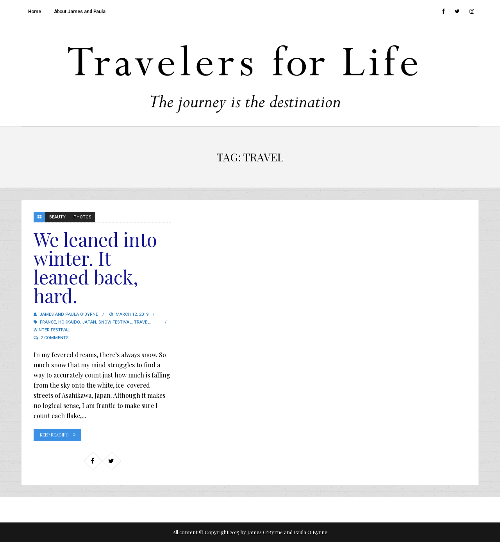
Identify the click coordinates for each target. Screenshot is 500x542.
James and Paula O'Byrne (68, 314)
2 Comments (55, 337)
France (48, 322)
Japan (89, 322)
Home (34, 11)
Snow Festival (115, 322)
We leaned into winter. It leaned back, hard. (95, 267)
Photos (82, 217)
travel (142, 322)
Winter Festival (52, 330)
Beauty (57, 217)
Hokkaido (69, 322)
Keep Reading (54, 435)
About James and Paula (79, 11)
